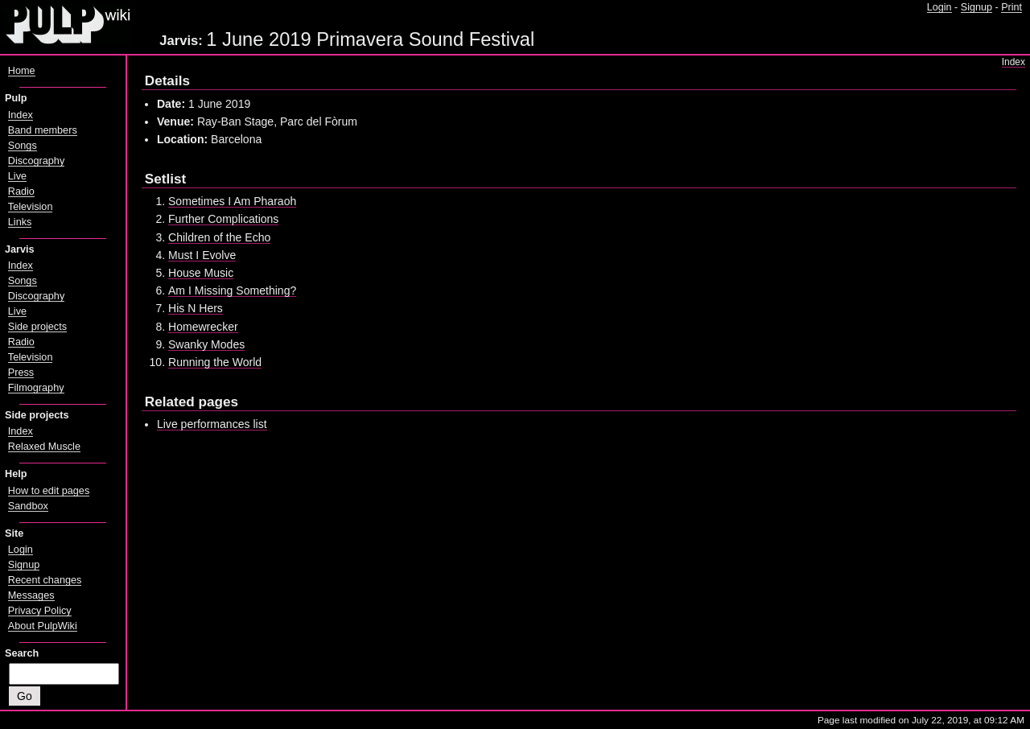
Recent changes (45, 580)
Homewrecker (203, 326)
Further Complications (223, 218)
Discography (36, 161)
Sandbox (28, 506)
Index (1013, 62)
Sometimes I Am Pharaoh (232, 201)
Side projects (37, 326)
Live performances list (212, 424)
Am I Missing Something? (232, 290)
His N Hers (195, 308)
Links (20, 222)
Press (21, 372)
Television (30, 206)
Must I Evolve (202, 255)
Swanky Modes (206, 344)
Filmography (36, 387)
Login (939, 7)
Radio (21, 191)
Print (1011, 7)
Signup (976, 7)
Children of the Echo (219, 237)
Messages (31, 595)
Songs (22, 145)
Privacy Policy (40, 610)
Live (17, 176)
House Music (200, 272)
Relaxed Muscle (44, 446)
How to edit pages (48, 490)
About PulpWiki (42, 626)
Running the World (215, 362)
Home (21, 70)
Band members (42, 130)
